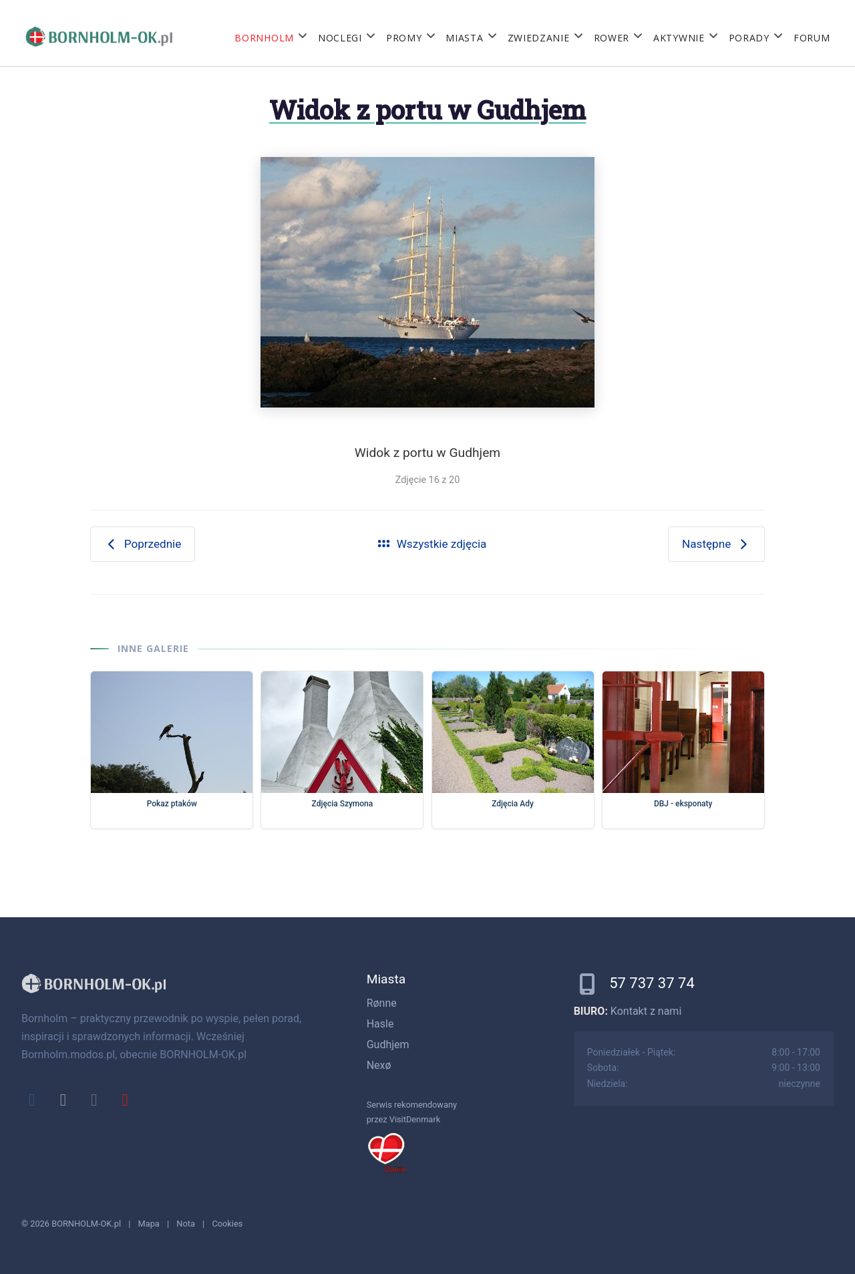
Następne (716, 543)
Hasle (380, 1023)
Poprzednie (142, 543)
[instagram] (94, 1100)
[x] (62, 1100)
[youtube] (125, 1100)
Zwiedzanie (539, 37)
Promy (404, 37)
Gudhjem (388, 1044)
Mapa (149, 1224)
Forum (812, 37)
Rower (612, 37)
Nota (185, 1224)
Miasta (464, 37)
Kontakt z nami (646, 1011)
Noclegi (340, 37)
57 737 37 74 (652, 983)
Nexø (379, 1065)
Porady (749, 37)
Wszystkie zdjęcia (431, 543)
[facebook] (32, 1100)
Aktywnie (679, 37)
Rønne (382, 1003)
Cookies (227, 1224)
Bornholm (264, 37)
